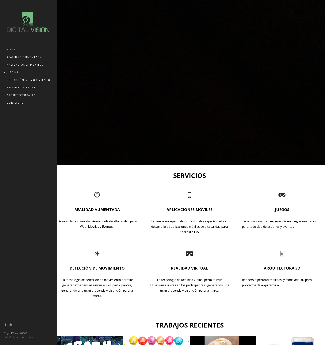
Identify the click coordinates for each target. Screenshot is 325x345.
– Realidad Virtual (20, 87)
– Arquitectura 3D (20, 95)
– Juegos (11, 72)
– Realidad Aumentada (23, 57)
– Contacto (14, 102)
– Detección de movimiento (27, 80)
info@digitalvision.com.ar (19, 337)
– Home (10, 49)
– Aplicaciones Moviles (23, 64)
